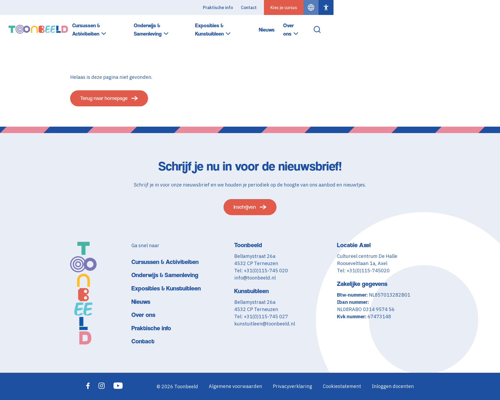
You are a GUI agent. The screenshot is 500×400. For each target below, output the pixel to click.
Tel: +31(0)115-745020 (363, 270)
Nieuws (429, 26)
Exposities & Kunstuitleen (377, 26)
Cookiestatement (342, 386)
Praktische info (384, 7)
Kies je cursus (450, 7)
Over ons (455, 26)
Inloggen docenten (393, 386)
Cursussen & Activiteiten (234, 26)
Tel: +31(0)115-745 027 (261, 316)
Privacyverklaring (292, 386)
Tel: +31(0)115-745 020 (261, 270)
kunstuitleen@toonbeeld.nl (264, 324)
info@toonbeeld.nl (255, 278)
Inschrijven (244, 206)
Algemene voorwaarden (235, 386)
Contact (415, 7)
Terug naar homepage (107, 100)
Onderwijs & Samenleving (305, 26)
